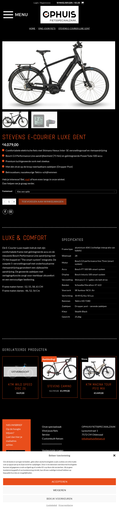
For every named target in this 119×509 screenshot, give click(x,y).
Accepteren (59, 481)
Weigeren (59, 490)
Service (46, 434)
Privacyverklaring (66, 505)
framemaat (7, 191)
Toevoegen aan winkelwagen (43, 201)
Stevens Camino (59, 386)
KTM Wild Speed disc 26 (20, 387)
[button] (114, 455)
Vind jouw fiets (46, 28)
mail (27, 179)
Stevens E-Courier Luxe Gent (74, 28)
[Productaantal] (9, 202)
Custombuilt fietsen (52, 438)
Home (32, 28)
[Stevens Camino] (59, 369)
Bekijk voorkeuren (59, 498)
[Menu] (15, 14)
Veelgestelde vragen (52, 450)
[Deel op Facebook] (5, 211)
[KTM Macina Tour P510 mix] (98, 369)
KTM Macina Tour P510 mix (98, 387)
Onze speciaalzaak (52, 426)
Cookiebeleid (51, 505)
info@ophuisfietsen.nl (93, 438)
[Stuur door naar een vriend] (10, 211)
